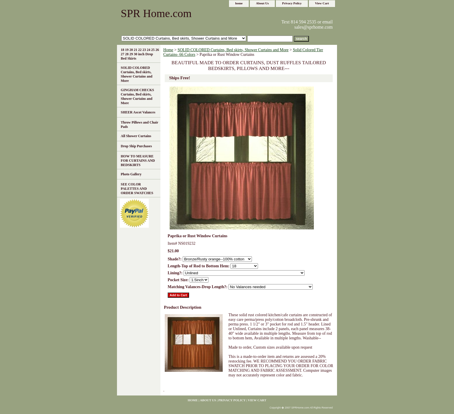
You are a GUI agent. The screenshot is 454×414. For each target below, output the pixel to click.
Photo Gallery (131, 174)
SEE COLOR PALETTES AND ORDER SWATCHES (137, 188)
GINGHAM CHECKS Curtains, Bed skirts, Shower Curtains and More (137, 96)
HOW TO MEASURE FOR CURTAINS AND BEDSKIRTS (138, 160)
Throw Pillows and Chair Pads (139, 124)
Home (168, 50)
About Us (262, 3)
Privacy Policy (292, 3)
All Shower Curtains (136, 136)
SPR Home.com (156, 13)
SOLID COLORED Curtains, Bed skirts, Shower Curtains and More (232, 50)
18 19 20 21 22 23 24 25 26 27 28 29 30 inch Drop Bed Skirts (140, 54)
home (239, 3)
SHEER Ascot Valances (138, 112)
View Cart (322, 3)
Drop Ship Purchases (136, 146)
